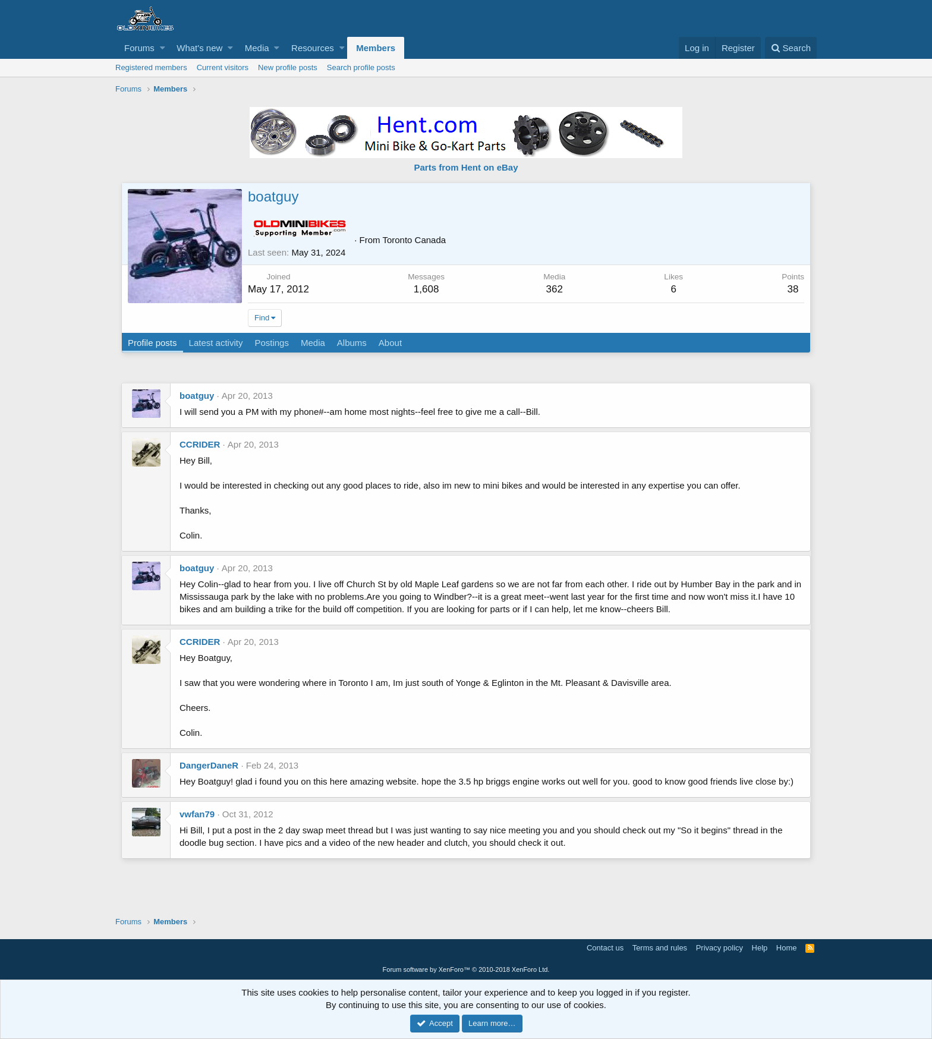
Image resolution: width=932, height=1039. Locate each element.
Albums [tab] (352, 343)
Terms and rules (659, 947)
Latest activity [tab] (216, 343)
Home (786, 947)
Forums (139, 48)
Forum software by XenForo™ (466, 969)
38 (793, 289)
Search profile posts (361, 67)
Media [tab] (313, 343)
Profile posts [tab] (152, 343)
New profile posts (287, 67)
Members (375, 48)
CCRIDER (200, 444)
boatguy (197, 396)
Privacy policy (719, 947)
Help (760, 947)
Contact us (605, 947)
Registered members (151, 67)
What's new (199, 48)
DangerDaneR (209, 765)
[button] (162, 48)
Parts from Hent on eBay (466, 167)
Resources (312, 48)
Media (257, 48)
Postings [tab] (271, 343)
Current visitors (222, 67)
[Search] (791, 48)
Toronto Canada (414, 240)
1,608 (426, 289)
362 (554, 289)
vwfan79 (197, 814)
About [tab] (390, 343)
